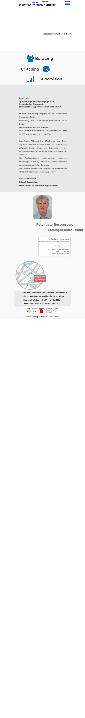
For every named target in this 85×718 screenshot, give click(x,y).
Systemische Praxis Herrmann (37, 4)
